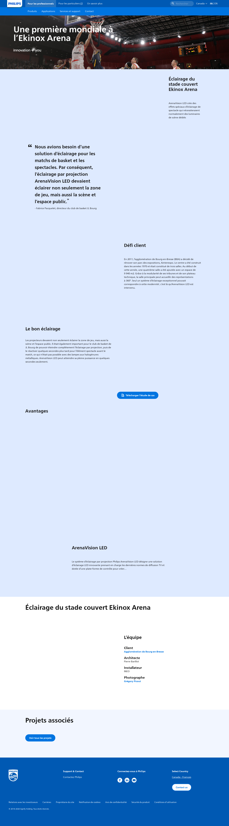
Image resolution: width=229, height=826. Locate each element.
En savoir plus (94, 3)
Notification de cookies (90, 802)
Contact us (182, 787)
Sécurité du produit (140, 802)
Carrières (47, 802)
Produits (32, 11)
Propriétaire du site (65, 802)
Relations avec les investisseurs (23, 802)
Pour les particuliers (70, 3)
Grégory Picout (132, 681)
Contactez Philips (72, 777)
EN (216, 3)
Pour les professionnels (41, 3)
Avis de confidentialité (116, 802)
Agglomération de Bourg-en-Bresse (144, 651)
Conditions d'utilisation (165, 802)
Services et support (70, 11)
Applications (48, 11)
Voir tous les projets (40, 738)
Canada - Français (181, 777)
